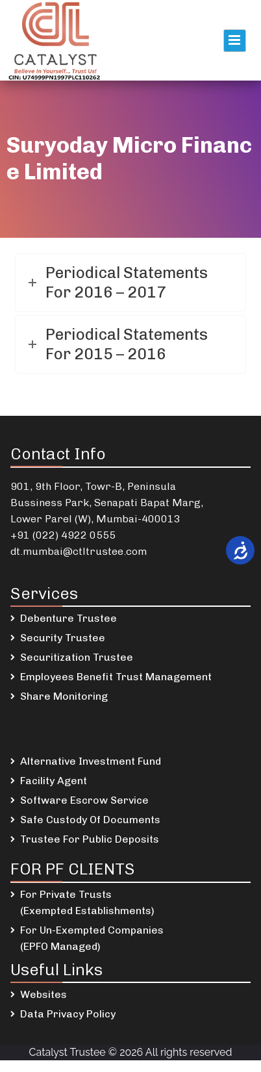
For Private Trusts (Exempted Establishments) (87, 902)
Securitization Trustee (76, 657)
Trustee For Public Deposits (89, 839)
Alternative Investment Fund (90, 761)
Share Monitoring (64, 696)
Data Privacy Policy (68, 1014)
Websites (43, 994)
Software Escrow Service (84, 800)
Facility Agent (53, 780)
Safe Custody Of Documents (90, 819)
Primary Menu (234, 40)
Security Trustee (62, 638)
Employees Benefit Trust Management (116, 676)
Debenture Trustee (68, 618)
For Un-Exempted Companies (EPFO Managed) (92, 938)
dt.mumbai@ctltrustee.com (78, 551)
